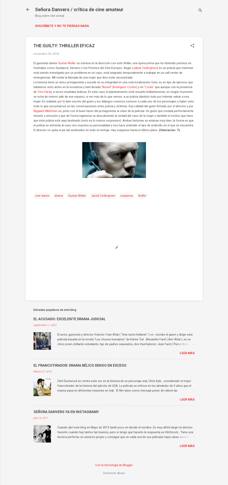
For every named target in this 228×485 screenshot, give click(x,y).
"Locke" (149, 87)
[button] (192, 46)
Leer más (187, 353)
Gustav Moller (67, 63)
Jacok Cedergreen (103, 195)
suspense (126, 195)
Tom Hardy (44, 92)
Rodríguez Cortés (124, 87)
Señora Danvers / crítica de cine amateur (79, 9)
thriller (142, 195)
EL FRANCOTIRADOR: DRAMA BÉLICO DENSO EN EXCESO (79, 365)
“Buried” (106, 87)
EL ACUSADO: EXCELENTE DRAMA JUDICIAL (69, 319)
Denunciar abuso (114, 473)
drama (59, 195)
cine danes (42, 195)
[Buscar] (200, 11)
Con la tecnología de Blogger (114, 465)
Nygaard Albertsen (45, 111)
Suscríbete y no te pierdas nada (62, 26)
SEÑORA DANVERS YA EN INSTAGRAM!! (66, 412)
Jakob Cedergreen (145, 68)
